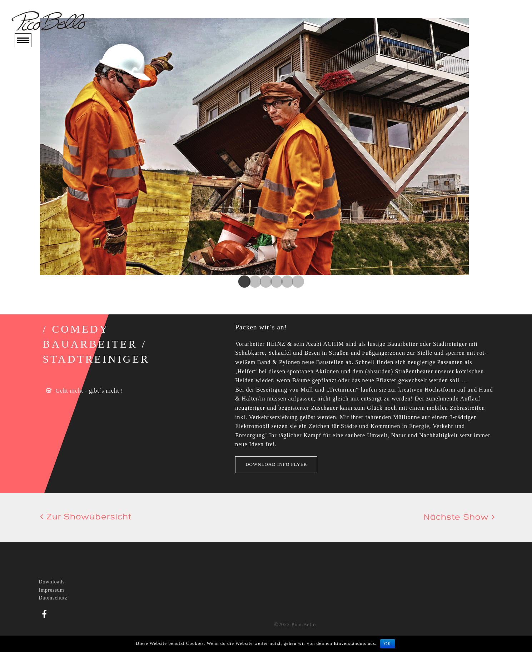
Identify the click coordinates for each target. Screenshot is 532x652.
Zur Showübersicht (86, 517)
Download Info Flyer (276, 464)
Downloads (52, 581)
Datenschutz (53, 598)
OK (387, 643)
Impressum (51, 590)
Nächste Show (459, 517)
